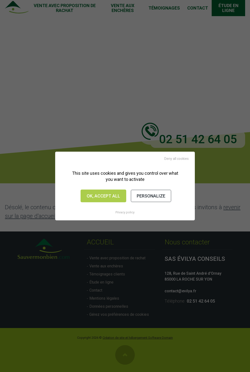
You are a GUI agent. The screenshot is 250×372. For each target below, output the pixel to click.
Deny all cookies (176, 159)
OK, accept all (103, 195)
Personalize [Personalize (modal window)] (151, 195)
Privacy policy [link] (125, 212)
